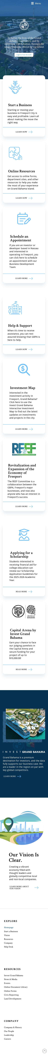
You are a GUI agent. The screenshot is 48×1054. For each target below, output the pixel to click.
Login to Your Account (23, 55)
